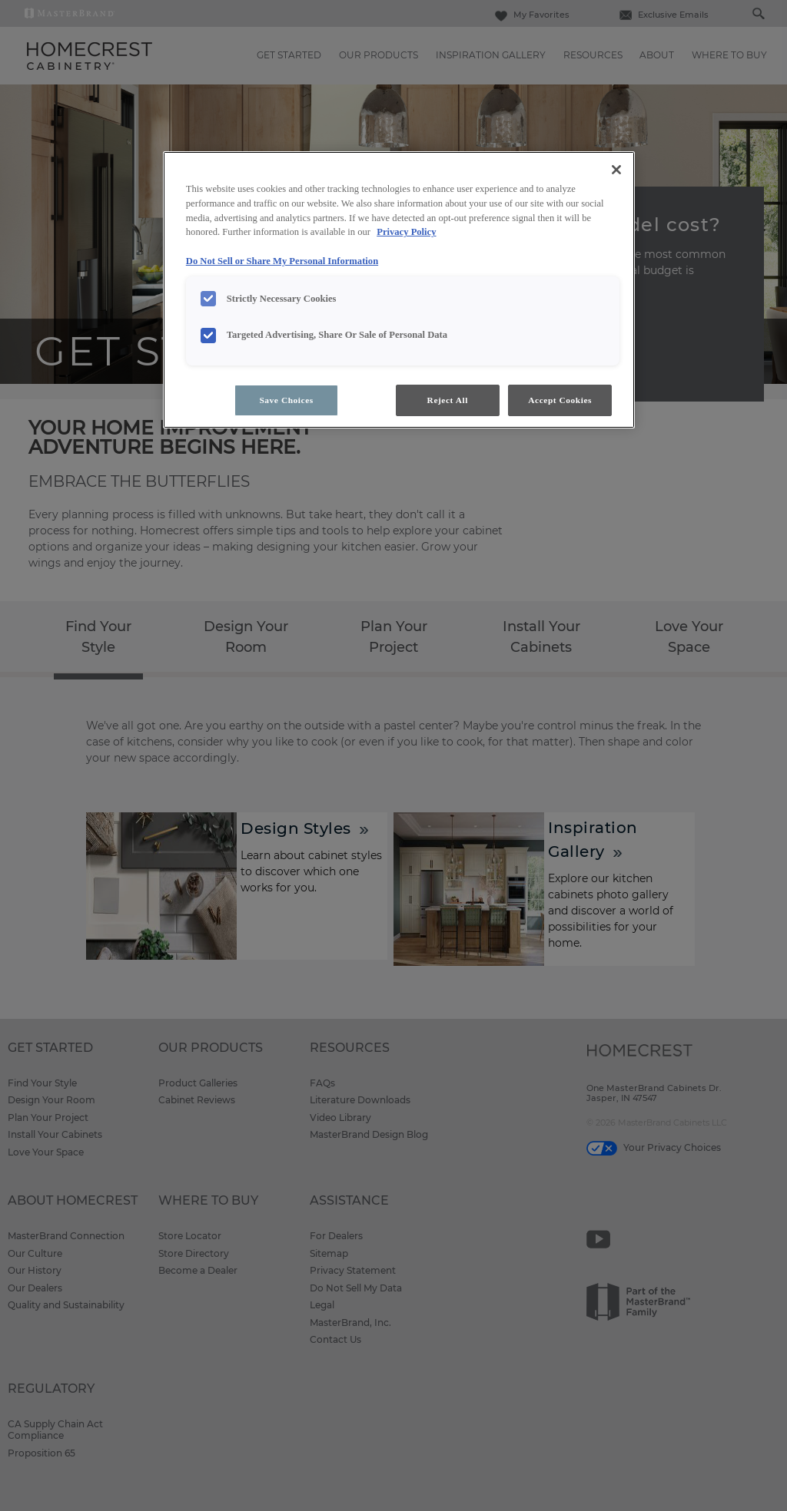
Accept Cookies (560, 400)
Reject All (447, 400)
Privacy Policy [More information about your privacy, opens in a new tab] (406, 231)
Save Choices (286, 400)
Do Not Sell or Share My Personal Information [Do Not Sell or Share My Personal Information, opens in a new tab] (282, 261)
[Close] (616, 170)
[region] (399, 290)
